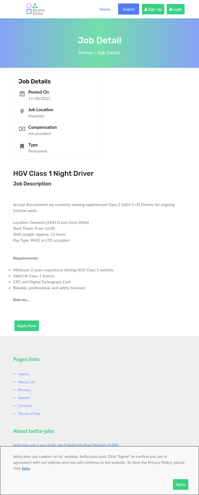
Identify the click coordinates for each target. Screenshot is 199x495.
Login (175, 9)
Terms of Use (29, 414)
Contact (25, 406)
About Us (26, 382)
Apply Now (26, 325)
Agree (180, 484)
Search (129, 9)
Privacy (24, 390)
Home (105, 9)
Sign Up (153, 9)
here (26, 468)
